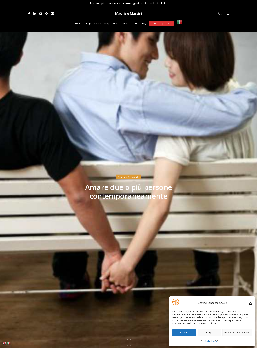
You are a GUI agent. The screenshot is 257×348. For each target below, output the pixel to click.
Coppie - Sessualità (128, 176)
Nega (209, 332)
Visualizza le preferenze (237, 332)
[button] (250, 302)
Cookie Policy (210, 341)
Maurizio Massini (128, 13)
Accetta (184, 332)
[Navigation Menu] (229, 13)
